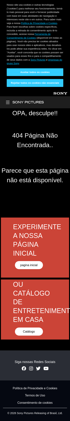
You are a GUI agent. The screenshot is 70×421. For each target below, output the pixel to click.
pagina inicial (29, 265)
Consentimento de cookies (35, 402)
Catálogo (29, 331)
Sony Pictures (37, 59)
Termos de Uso (35, 395)
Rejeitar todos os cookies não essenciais (35, 82)
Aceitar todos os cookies (35, 72)
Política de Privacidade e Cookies (39, 23)
